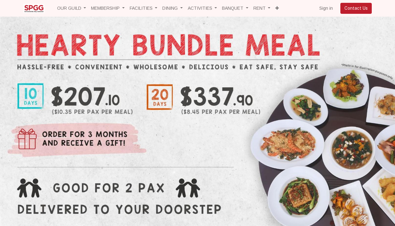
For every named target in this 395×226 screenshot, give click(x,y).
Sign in (326, 8)
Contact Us (356, 8)
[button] (277, 8)
